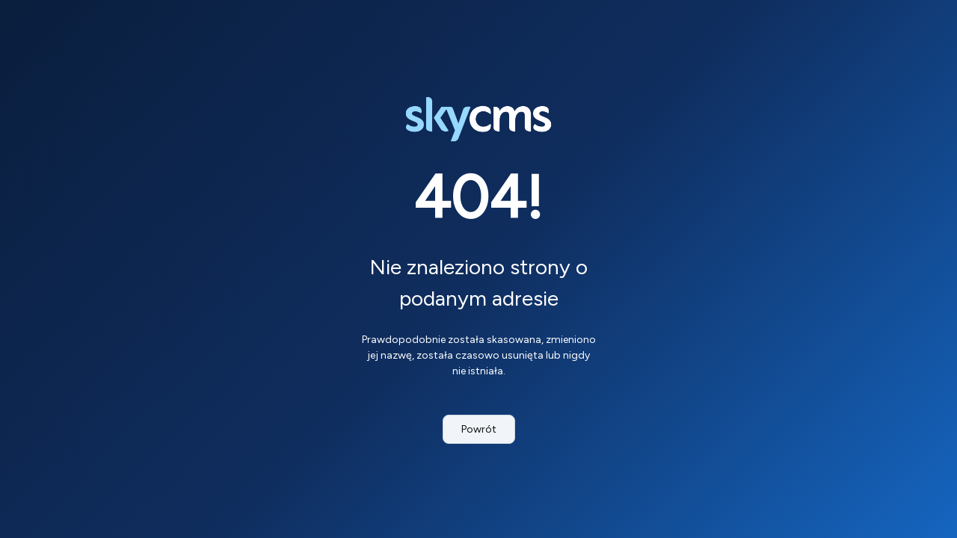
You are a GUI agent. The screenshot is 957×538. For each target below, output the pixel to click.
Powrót (478, 429)
